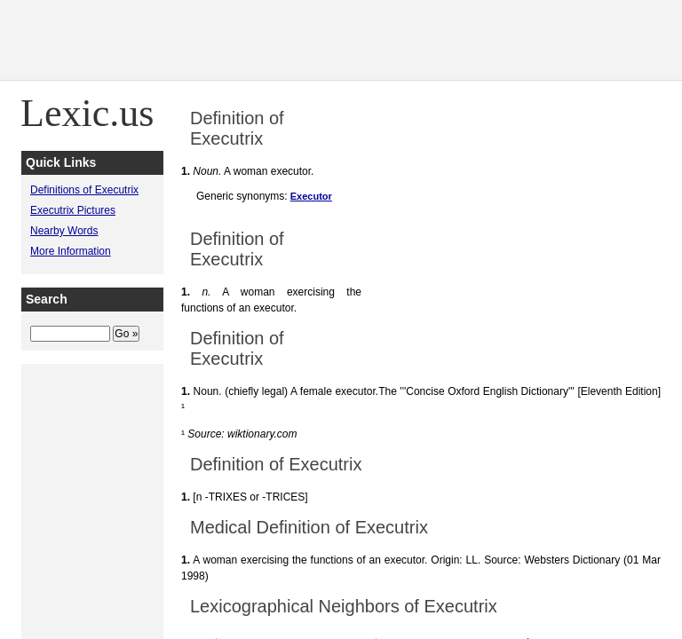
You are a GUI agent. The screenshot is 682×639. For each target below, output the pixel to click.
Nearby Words (64, 231)
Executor (311, 196)
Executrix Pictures (72, 210)
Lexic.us (87, 113)
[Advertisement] (359, 40)
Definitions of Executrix (84, 190)
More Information (70, 251)
